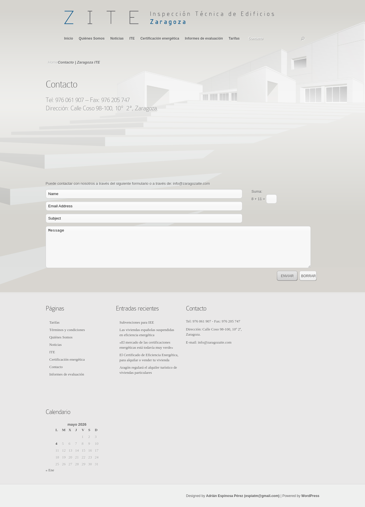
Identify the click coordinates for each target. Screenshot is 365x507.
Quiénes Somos (92, 38)
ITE (132, 38)
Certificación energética (159, 38)
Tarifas (234, 38)
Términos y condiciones (67, 330)
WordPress (310, 496)
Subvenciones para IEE (136, 322)
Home (53, 62)
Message (178, 247)
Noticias (117, 38)
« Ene (50, 470)
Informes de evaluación (204, 38)
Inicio (68, 38)
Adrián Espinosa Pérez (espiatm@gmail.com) (243, 496)
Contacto (255, 38)
